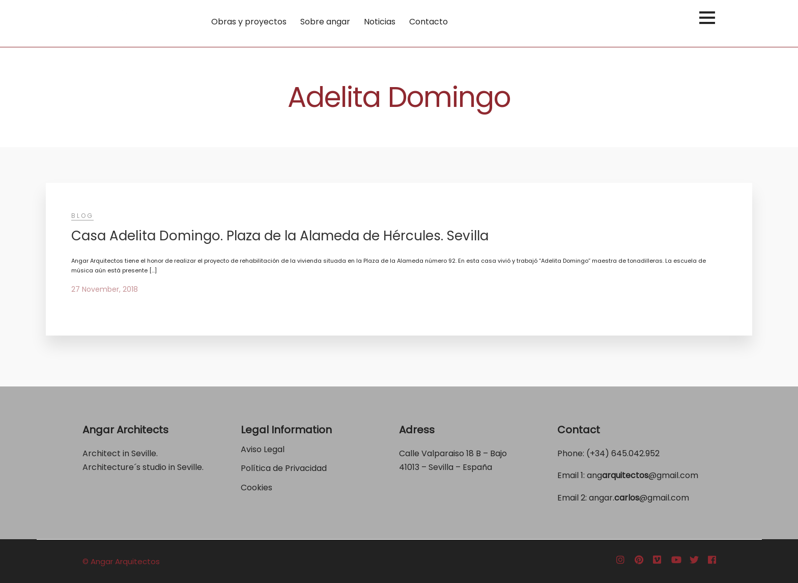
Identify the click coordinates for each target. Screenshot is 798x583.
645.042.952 (635, 453)
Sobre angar (325, 21)
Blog (82, 215)
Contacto (428, 21)
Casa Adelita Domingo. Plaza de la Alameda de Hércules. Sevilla (280, 236)
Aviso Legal (262, 449)
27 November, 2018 (104, 289)
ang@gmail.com (642, 475)
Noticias (379, 21)
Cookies (256, 487)
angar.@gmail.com (639, 498)
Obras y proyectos (249, 21)
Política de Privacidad (285, 468)
